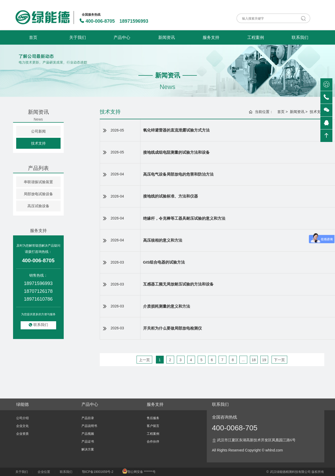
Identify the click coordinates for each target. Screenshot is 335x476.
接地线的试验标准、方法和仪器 (170, 196)
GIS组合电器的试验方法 (164, 262)
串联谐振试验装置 (38, 182)
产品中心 (122, 37)
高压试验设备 (38, 206)
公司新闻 (38, 131)
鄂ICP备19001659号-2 (97, 472)
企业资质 (22, 434)
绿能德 (22, 404)
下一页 (279, 360)
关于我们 (77, 37)
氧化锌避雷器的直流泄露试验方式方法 (176, 130)
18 (254, 360)
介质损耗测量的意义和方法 (166, 306)
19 (264, 360)
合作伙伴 (153, 441)
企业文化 (22, 426)
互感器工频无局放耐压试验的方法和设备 (178, 284)
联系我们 (300, 37)
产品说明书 (89, 426)
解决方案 (87, 449)
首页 (33, 37)
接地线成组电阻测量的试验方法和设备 (176, 152)
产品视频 (87, 434)
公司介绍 (22, 418)
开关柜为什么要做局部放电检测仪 (172, 328)
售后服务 (153, 418)
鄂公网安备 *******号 (139, 472)
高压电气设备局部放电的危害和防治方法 (178, 174)
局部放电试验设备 (38, 194)
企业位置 (44, 472)
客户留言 (153, 426)
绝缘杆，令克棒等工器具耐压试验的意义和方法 (184, 218)
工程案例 (255, 37)
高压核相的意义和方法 (162, 240)
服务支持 (211, 37)
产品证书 (87, 441)
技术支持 (38, 143)
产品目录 (87, 418)
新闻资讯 (166, 37)
